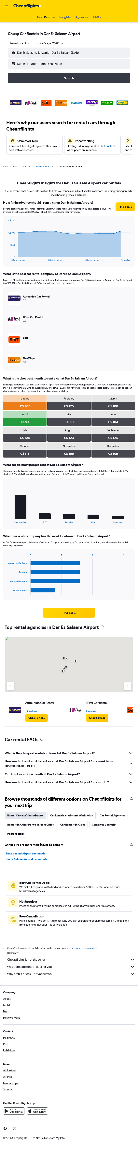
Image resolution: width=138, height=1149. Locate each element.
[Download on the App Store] (37, 1111)
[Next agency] (127, 686)
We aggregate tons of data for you (71, 966)
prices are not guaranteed (83, 948)
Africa (15, 166)
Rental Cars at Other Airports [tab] (25, 815)
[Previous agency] (10, 686)
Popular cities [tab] (15, 833)
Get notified (108, 146)
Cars (5, 166)
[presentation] (102, 627)
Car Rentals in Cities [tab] (72, 824)
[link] (125, 206)
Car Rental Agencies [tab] (112, 815)
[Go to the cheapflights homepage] (28, 6)
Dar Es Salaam (43, 166)
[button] (6, 6)
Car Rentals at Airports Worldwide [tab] (71, 815)
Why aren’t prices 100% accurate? (71, 974)
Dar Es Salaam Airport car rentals (26, 859)
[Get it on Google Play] (13, 1111)
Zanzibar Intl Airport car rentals (25, 853)
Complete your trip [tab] (104, 824)
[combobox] (20, 43)
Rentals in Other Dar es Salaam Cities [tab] (30, 824)
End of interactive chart (6, 520)
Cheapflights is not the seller (71, 959)
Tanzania (27, 166)
